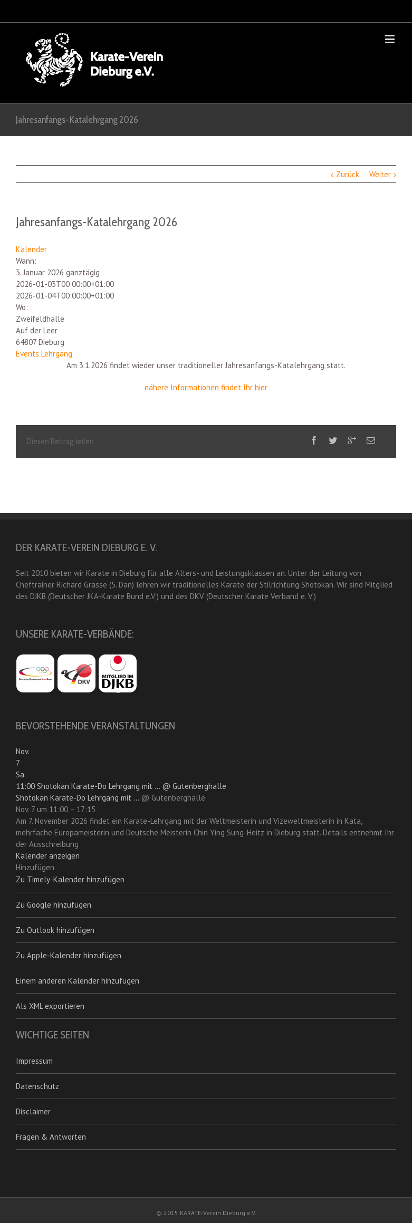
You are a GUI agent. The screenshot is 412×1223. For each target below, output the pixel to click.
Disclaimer (33, 1111)
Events (27, 354)
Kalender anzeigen (48, 856)
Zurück (347, 174)
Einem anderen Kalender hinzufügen (77, 981)
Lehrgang (56, 354)
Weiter (380, 174)
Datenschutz (37, 1086)
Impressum (34, 1061)
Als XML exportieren (50, 1006)
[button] (35, 867)
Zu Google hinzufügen (53, 905)
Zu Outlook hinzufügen (55, 930)
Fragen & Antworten (51, 1137)
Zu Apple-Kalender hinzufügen (68, 955)
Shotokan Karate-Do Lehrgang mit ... (77, 798)
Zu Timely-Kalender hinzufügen (70, 879)
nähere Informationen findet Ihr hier (206, 387)
